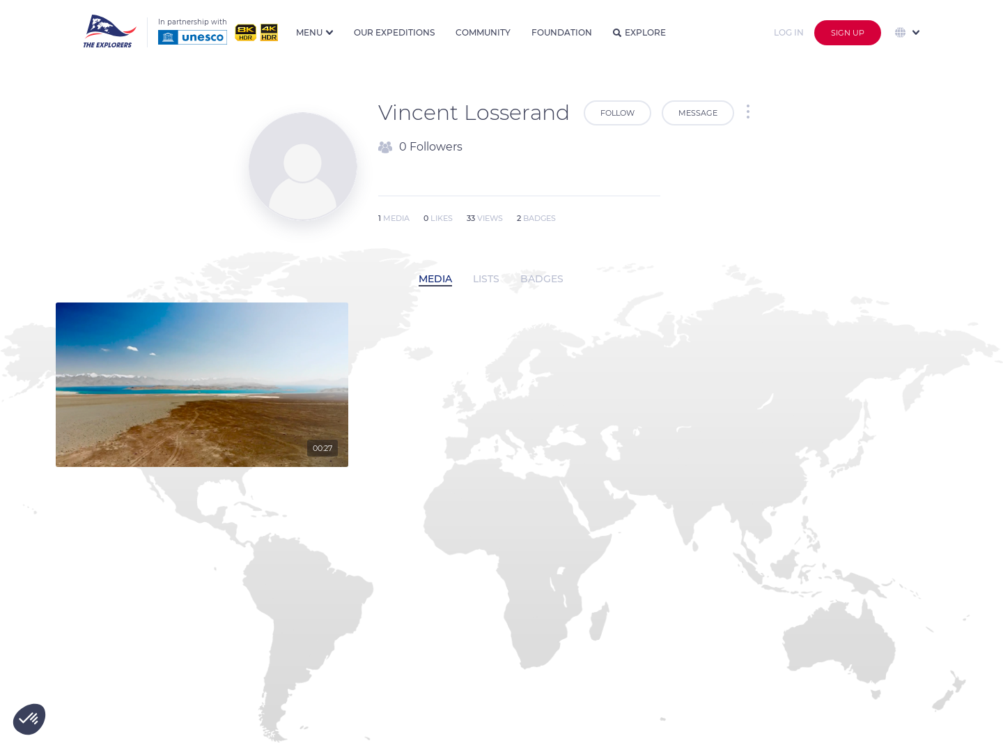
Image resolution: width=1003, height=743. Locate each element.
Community (483, 32)
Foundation (561, 32)
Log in (789, 32)
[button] (29, 719)
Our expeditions (394, 32)
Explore (639, 32)
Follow (617, 113)
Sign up (847, 33)
